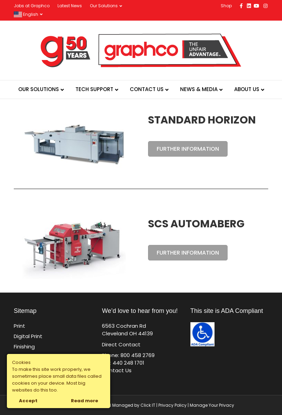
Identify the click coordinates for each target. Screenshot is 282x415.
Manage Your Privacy (212, 405)
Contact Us (147, 89)
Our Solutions (104, 6)
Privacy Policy (172, 405)
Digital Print (28, 336)
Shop (226, 6)
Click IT (148, 405)
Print (19, 325)
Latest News (70, 6)
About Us (246, 89)
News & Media (199, 89)
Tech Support (94, 89)
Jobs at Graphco (32, 6)
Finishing (24, 346)
